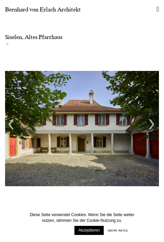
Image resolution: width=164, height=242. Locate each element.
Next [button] (152, 124)
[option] (82, 128)
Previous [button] (11, 124)
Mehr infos (118, 230)
